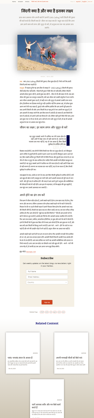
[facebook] (3, 143)
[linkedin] (3, 151)
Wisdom (20, 1)
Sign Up (47, 302)
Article (27, 1)
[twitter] (3, 147)
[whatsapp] (4, 138)
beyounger (29, 252)
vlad (34, 252)
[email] (3, 155)
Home (14, 1)
